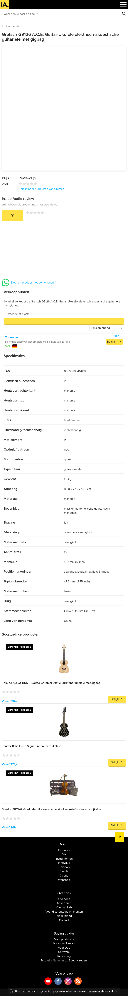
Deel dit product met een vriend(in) (33, 282)
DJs (64, 854)
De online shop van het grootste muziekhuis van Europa (37, 341)
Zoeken (124, 14)
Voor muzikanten (64, 943)
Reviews (64, 867)
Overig (64, 875)
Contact (64, 920)
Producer (64, 850)
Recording (64, 956)
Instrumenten (64, 859)
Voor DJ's (64, 948)
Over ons (64, 899)
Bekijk (111, 342)
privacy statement (102, 991)
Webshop (64, 880)
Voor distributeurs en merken (64, 912)
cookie (83, 991)
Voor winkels (64, 907)
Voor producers (64, 939)
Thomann (11, 337)
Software (64, 952)
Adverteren (64, 903)
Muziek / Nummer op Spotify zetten (64, 960)
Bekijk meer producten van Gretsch (41, 189)
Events (64, 871)
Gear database (14, 26)
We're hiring (64, 916)
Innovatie (64, 863)
